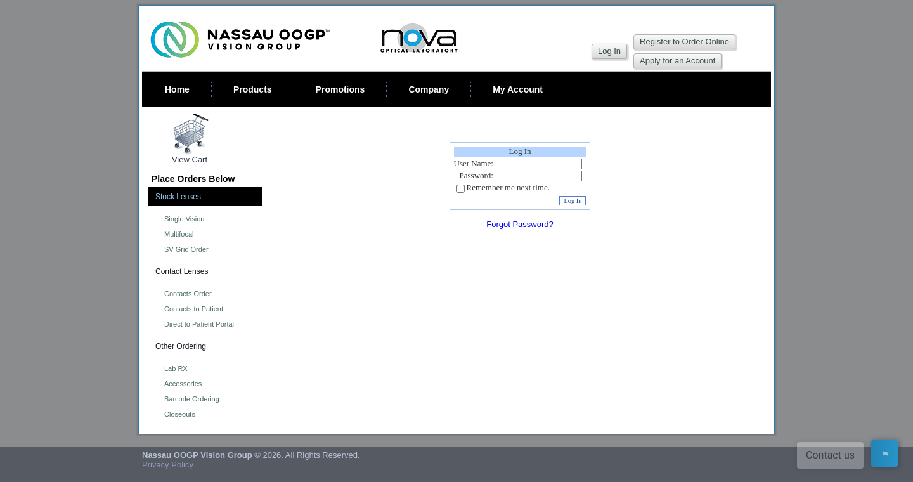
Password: (476, 175)
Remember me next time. (508, 188)
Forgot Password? (520, 224)
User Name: (473, 163)
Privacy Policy (167, 464)
